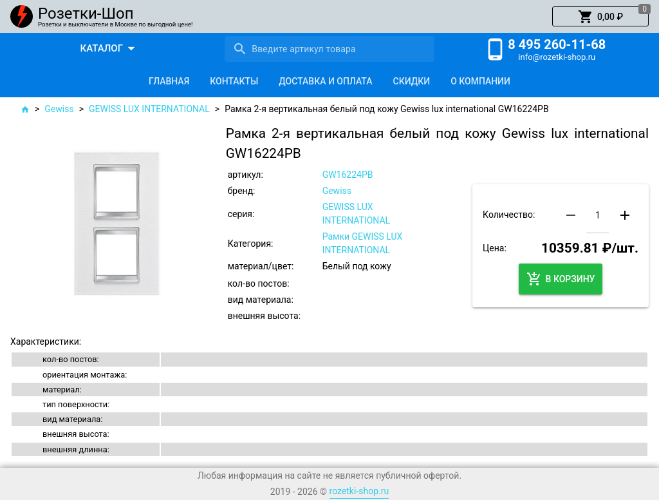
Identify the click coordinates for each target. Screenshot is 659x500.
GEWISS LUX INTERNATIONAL (149, 109)
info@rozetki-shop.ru (556, 57)
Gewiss (58, 109)
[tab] (169, 81)
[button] (600, 16)
